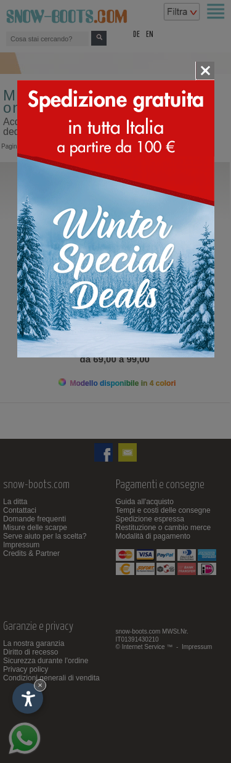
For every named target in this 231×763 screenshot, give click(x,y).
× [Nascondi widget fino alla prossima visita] (40, 685)
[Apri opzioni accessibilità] (27, 698)
